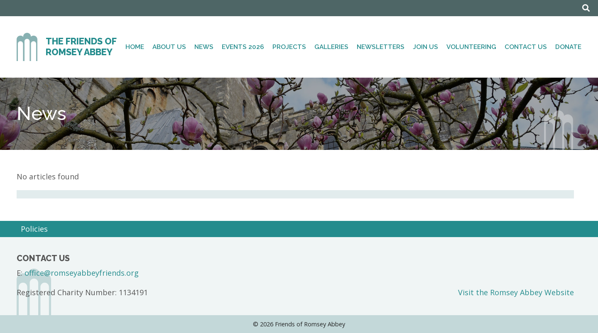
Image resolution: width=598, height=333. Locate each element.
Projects (289, 47)
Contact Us (526, 47)
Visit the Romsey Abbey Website (516, 292)
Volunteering (471, 47)
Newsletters (380, 47)
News (203, 47)
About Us (169, 47)
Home (134, 47)
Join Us (425, 47)
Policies (34, 229)
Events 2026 (243, 47)
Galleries (331, 47)
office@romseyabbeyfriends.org (82, 273)
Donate (568, 47)
